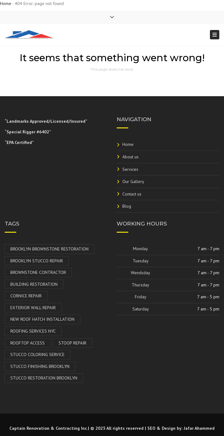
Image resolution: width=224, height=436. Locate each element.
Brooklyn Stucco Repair (36, 261)
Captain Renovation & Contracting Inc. (48, 428)
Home (5, 3)
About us (130, 157)
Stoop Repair (72, 343)
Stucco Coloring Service (37, 354)
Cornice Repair (26, 296)
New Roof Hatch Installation (42, 319)
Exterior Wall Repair (33, 307)
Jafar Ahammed (199, 428)
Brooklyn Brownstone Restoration (49, 249)
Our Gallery (133, 181)
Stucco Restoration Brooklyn (43, 378)
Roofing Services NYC (33, 331)
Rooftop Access (27, 343)
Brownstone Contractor (38, 272)
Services (130, 169)
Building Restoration (34, 284)
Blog (126, 206)
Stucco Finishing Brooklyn (39, 366)
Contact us (131, 194)
